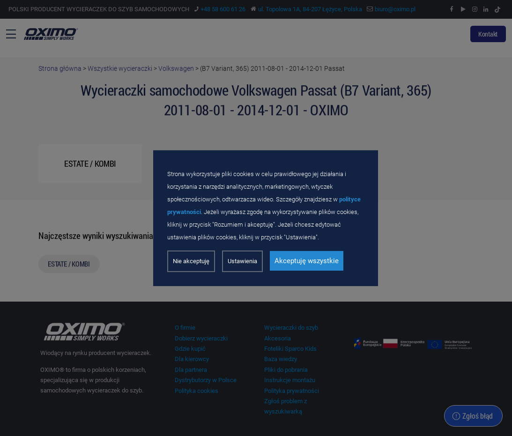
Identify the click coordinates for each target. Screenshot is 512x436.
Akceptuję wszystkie (307, 261)
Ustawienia (242, 261)
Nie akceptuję (191, 261)
